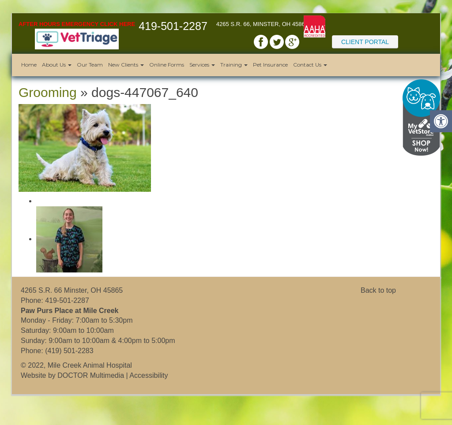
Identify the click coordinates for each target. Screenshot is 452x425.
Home (29, 64)
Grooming (48, 92)
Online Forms (166, 64)
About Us (57, 64)
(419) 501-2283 (69, 350)
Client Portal (365, 41)
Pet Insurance (270, 64)
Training (234, 64)
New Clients (126, 64)
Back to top (378, 290)
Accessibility (148, 375)
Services (202, 64)
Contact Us (310, 64)
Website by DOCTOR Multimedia (72, 375)
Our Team (90, 64)
